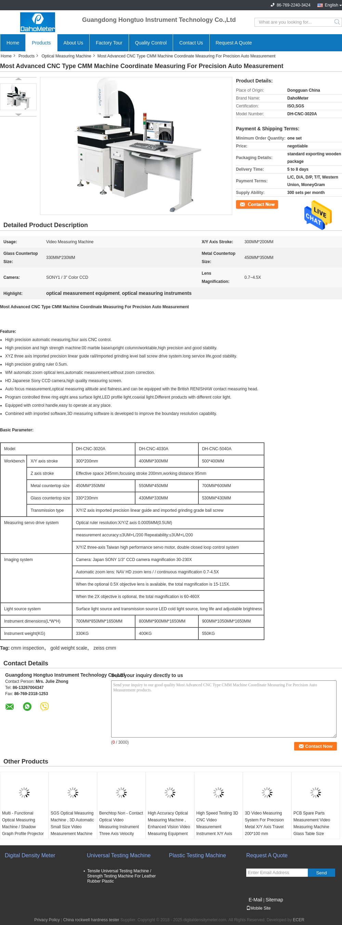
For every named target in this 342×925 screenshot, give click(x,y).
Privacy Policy (47, 919)
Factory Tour (109, 42)
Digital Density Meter (30, 855)
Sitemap (274, 899)
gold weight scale (68, 648)
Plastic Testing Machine (197, 855)
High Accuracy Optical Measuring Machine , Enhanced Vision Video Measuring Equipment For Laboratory (169, 827)
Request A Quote (234, 42)
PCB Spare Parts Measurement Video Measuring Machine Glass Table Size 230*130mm (311, 827)
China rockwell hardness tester (91, 919)
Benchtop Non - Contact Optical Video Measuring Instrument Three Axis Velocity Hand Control (121, 827)
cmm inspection (27, 648)
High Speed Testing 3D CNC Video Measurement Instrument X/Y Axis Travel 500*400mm (217, 827)
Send (321, 872)
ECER (298, 919)
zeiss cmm (104, 648)
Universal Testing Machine (118, 855)
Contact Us (191, 42)
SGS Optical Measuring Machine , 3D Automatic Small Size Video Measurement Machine (72, 823)
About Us (73, 42)
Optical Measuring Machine (66, 56)
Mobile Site (258, 908)
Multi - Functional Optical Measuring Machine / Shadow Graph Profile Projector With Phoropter (23, 827)
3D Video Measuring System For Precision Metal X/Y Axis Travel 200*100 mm (264, 823)
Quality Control (151, 42)
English (331, 5)
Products (41, 42)
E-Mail (255, 899)
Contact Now (248, 203)
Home (12, 42)
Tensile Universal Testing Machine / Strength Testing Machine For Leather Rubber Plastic (121, 876)
